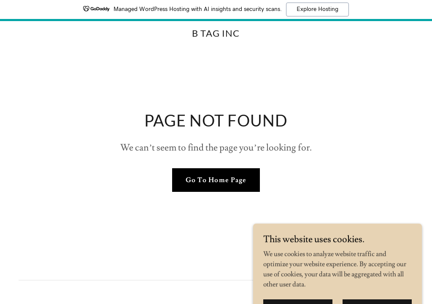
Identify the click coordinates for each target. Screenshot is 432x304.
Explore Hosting (317, 9)
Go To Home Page (216, 180)
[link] (216, 34)
